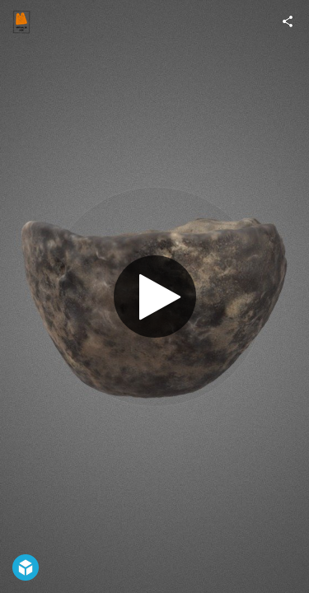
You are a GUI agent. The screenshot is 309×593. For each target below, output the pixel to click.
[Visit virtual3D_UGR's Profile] (21, 21)
